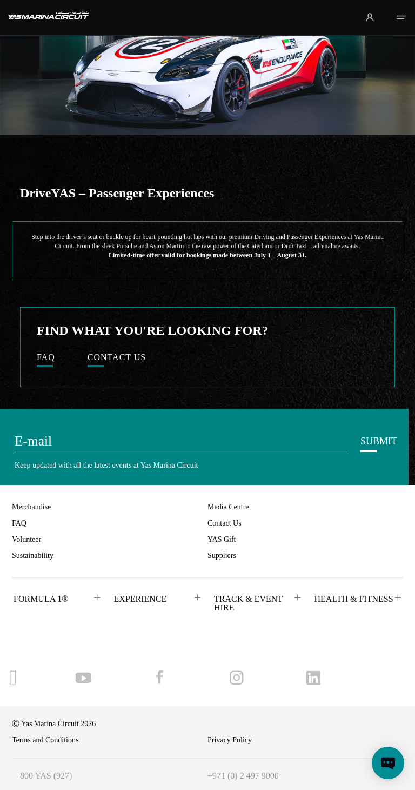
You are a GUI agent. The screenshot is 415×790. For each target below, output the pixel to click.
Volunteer (26, 539)
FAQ (46, 357)
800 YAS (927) (46, 775)
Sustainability (32, 556)
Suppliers (222, 556)
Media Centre (228, 507)
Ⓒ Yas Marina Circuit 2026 (54, 724)
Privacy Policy (230, 740)
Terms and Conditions (45, 740)
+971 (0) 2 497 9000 (243, 775)
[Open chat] (388, 763)
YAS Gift (222, 539)
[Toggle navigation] (401, 17)
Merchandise (31, 507)
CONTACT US (117, 357)
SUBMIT (378, 441)
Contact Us (225, 523)
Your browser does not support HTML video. (207, 67)
